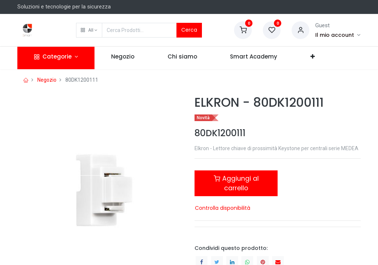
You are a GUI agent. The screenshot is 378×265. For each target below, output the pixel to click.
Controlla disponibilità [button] (222, 208)
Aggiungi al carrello (236, 183)
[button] (89, 30)
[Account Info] (338, 35)
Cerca (189, 29)
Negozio (46, 80)
